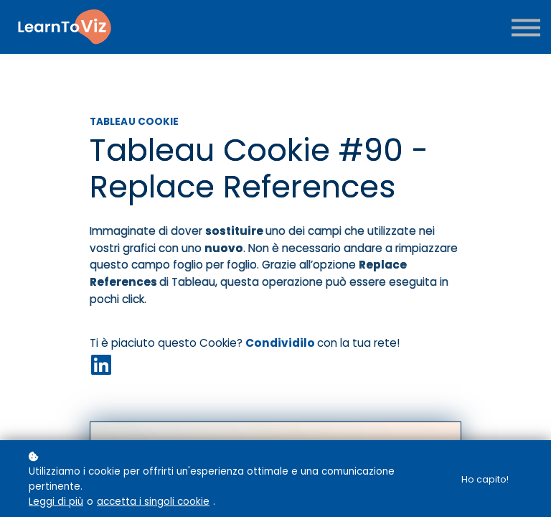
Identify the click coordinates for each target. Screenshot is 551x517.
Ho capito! (485, 479)
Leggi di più (56, 501)
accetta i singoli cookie (153, 501)
